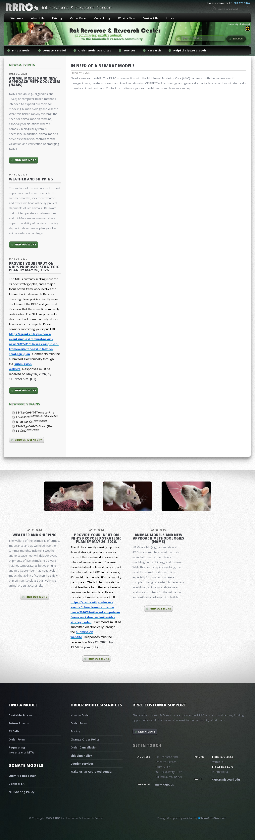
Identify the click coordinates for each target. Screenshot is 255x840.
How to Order (80, 715)
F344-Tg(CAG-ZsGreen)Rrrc (35, 426)
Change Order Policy (85, 739)
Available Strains (21, 715)
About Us (38, 18)
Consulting (102, 18)
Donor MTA (17, 784)
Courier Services (82, 763)
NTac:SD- (31, 421)
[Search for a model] (230, 8)
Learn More (146, 731)
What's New (126, 18)
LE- (37, 417)
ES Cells (14, 731)
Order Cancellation (84, 747)
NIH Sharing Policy (21, 792)
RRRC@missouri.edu (226, 779)
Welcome (17, 18)
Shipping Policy (81, 755)
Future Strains (19, 723)
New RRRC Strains (24, 404)
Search (238, 38)
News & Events (22, 64)
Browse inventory (28, 439)
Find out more (25, 160)
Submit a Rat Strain (22, 776)
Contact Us (150, 18)
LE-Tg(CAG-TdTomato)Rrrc (35, 412)
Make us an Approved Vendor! (92, 771)
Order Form (78, 18)
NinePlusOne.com (214, 818)
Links (170, 18)
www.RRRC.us (164, 784)
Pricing (57, 18)
